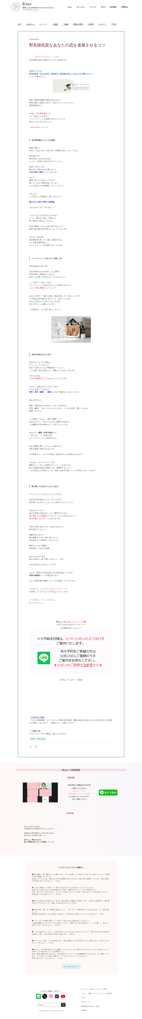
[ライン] (38, 996)
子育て (114, 24)
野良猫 (32, 739)
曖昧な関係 (41, 739)
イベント (43, 24)
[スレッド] (56, 996)
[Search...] (47, 1005)
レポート (102, 24)
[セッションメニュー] (71, 966)
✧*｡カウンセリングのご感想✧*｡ (71, 867)
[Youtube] (63, 996)
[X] (44, 996)
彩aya (26, 4)
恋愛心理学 (78, 24)
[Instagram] (50, 996)
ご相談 (65, 24)
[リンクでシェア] (36, 747)
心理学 (91, 24)
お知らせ (30, 24)
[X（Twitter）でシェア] (30, 747)
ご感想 (55, 24)
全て (20, 24)
